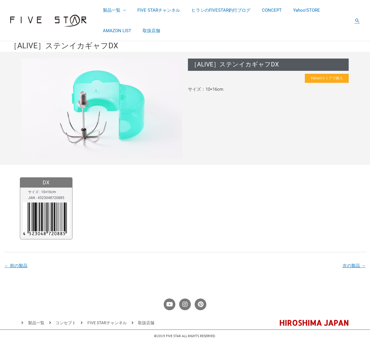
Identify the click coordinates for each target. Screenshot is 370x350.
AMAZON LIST (115, 30)
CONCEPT (262, 10)
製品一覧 (110, 10)
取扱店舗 (147, 30)
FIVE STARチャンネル (154, 10)
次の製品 (354, 266)
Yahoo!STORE (294, 10)
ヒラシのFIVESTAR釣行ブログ (214, 10)
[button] (357, 20)
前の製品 (15, 266)
